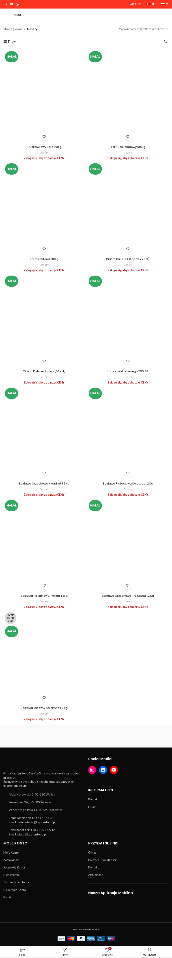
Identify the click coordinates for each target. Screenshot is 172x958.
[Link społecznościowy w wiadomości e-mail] (12, 4)
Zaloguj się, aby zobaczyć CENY (44, 158)
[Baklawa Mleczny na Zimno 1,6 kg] (44, 657)
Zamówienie (11, 860)
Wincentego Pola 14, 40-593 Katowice (36, 810)
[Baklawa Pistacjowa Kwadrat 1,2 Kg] (128, 433)
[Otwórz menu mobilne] (13, 15)
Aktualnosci (95, 875)
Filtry (12, 41)
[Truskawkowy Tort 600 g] (44, 96)
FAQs (91, 807)
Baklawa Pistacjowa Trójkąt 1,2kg (44, 596)
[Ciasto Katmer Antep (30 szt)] (44, 320)
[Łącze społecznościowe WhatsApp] (17, 4)
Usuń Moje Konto (14, 890)
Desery (44, 152)
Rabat (7, 897)
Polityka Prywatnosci (102, 860)
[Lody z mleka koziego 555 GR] (128, 320)
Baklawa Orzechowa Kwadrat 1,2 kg (44, 483)
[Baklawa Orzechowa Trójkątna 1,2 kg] (128, 545)
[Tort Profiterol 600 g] (44, 208)
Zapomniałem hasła (16, 882)
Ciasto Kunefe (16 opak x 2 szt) (128, 259)
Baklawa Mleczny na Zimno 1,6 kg (44, 708)
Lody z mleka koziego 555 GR (128, 371)
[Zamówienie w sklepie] (165, 41)
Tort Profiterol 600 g (44, 259)
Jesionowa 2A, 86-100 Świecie (30, 802)
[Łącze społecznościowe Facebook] (6, 4)
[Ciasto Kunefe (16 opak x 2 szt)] (128, 208)
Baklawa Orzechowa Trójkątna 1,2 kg (128, 596)
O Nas (92, 852)
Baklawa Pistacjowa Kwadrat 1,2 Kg (128, 483)
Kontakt (93, 799)
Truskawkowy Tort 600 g (44, 147)
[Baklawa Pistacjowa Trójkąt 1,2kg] (44, 545)
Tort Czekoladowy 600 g (128, 147)
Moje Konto (11, 852)
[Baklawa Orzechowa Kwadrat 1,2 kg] (44, 433)
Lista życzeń (11, 875)
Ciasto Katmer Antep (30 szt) (44, 371)
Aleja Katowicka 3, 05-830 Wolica (32, 794)
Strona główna (12, 29)
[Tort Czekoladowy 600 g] (128, 96)
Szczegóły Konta (14, 867)
